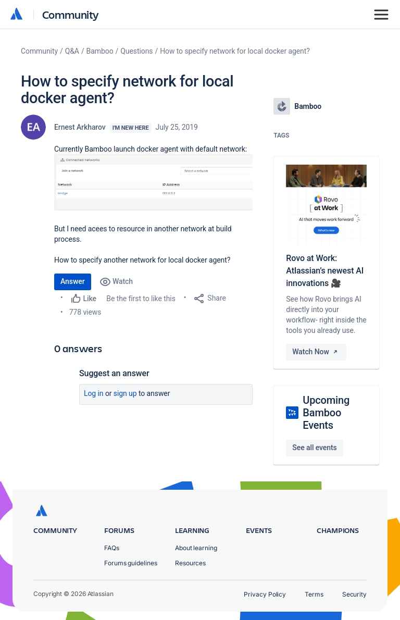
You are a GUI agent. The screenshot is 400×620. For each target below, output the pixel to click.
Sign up (125, 393)
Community (70, 14)
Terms (314, 594)
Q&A (72, 51)
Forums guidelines (130, 563)
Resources (190, 563)
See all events (314, 447)
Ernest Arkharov (80, 127)
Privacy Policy (265, 594)
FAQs (111, 548)
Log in (94, 393)
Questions (136, 51)
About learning (196, 548)
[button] (153, 182)
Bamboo (100, 51)
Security (354, 594)
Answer (72, 281)
